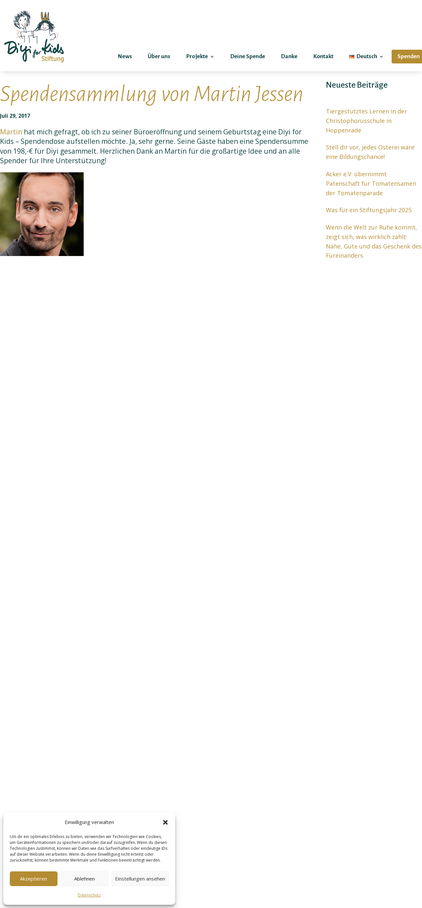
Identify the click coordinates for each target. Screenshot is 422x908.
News (125, 56)
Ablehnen (84, 878)
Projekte (197, 56)
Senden (239, 860)
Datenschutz (89, 895)
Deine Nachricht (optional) (322, 785)
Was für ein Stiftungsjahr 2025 (369, 210)
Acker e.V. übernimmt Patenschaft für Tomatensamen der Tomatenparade (371, 183)
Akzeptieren (33, 878)
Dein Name (322, 649)
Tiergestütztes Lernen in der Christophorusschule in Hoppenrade (366, 120)
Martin (12, 131)
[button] (165, 822)
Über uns (159, 56)
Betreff (322, 717)
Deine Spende (247, 56)
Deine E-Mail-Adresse (322, 683)
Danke (289, 56)
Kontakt (323, 56)
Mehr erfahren (39, 569)
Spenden (408, 56)
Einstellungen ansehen (140, 878)
